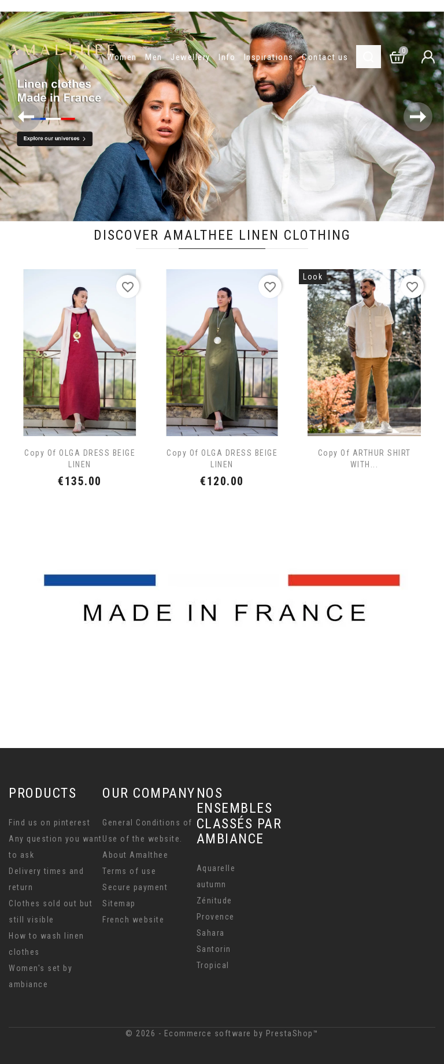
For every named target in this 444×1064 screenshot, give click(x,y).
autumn (212, 884)
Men (153, 57)
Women (122, 57)
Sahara (211, 932)
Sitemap (119, 903)
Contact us (325, 57)
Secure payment (135, 887)
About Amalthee (135, 855)
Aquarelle (216, 868)
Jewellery (190, 57)
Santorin (214, 949)
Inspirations (269, 57)
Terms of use (129, 871)
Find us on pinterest (49, 822)
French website (133, 919)
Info (227, 57)
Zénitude (214, 900)
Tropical (213, 965)
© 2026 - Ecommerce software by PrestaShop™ (222, 1033)
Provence (216, 916)
